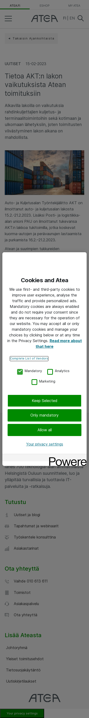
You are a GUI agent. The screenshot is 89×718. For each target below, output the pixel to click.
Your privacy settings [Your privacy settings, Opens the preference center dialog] (44, 444)
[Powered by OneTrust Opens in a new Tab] (66, 458)
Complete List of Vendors (29, 358)
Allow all (44, 429)
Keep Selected (44, 400)
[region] (44, 359)
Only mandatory (44, 415)
